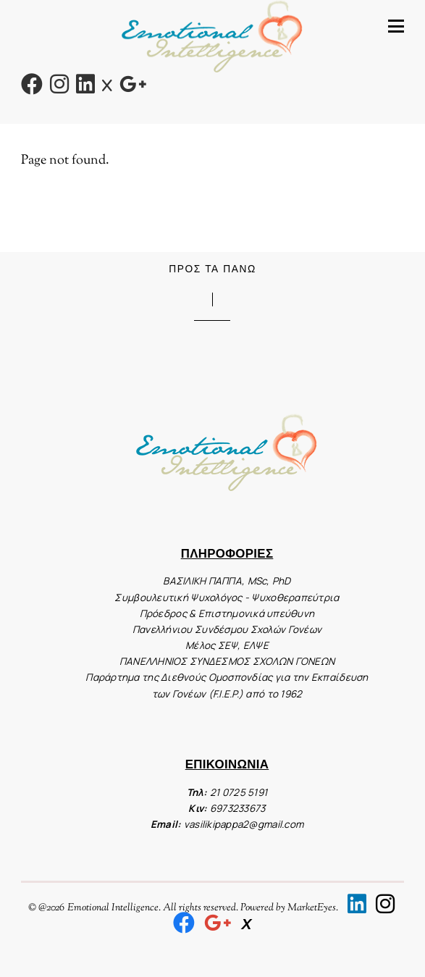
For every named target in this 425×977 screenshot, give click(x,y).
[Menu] (396, 26)
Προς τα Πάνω (212, 268)
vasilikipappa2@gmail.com (243, 824)
